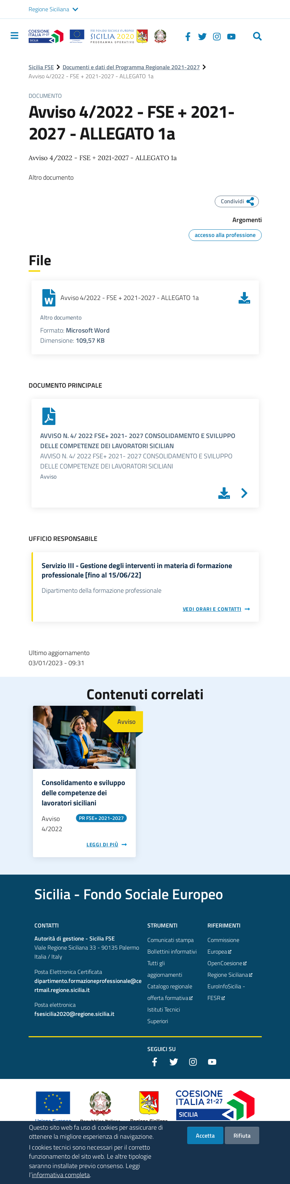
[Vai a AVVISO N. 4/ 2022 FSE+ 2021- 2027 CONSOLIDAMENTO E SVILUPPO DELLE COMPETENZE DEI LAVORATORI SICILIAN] (244, 493)
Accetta (205, 1140)
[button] (75, 9)
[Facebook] (188, 36)
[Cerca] (257, 36)
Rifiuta (242, 1140)
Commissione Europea (223, 946)
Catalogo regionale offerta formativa (170, 993)
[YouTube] (231, 36)
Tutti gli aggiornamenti (164, 969)
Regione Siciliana (49, 9)
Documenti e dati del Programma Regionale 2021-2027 (131, 67)
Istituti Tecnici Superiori (163, 1015)
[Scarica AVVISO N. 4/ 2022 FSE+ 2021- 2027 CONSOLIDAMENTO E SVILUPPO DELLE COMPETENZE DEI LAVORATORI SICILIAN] (224, 493)
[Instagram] (217, 36)
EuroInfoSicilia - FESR (226, 993)
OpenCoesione (227, 963)
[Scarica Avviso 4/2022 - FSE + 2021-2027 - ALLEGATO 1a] (244, 298)
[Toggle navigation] (14, 35)
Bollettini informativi (172, 951)
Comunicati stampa (170, 939)
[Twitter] (202, 36)
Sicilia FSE (41, 67)
